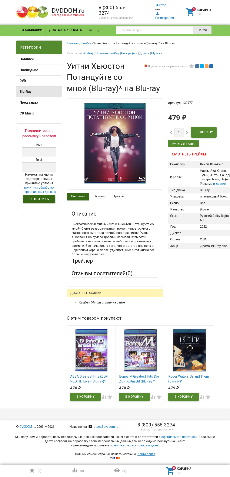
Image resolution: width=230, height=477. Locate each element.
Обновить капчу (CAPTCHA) (125, 439)
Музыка (156, 53)
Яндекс (85, 303)
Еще (94, 30)
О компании (32, 30)
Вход (161, 5)
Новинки (27, 59)
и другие (219, 184)
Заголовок (79, 353)
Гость (77, 295)
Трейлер (120, 196)
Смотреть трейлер (189, 154)
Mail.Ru (98, 296)
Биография (129, 53)
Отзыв (76, 376)
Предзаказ (29, 102)
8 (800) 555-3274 (112, 10)
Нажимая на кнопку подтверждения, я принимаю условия (39, 183)
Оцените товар (82, 369)
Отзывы (99, 196)
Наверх (212, 456)
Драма (144, 53)
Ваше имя (79, 317)
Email (75, 333)
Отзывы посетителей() (102, 273)
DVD (23, 81)
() (35, 470)
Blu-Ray (25, 92)
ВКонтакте (124, 296)
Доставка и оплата (65, 30)
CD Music (27, 113)
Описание (78, 196)
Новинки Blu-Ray (107, 53)
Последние (29, 70)
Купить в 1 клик (183, 143)
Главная (73, 43)
